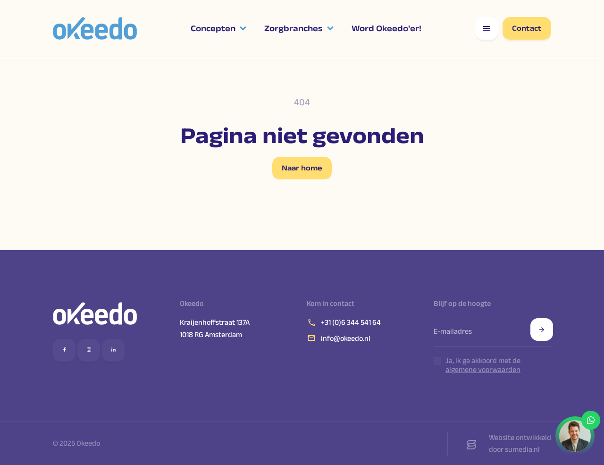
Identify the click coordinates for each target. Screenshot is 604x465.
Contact (527, 28)
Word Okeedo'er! (386, 28)
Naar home (302, 168)
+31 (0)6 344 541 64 (344, 322)
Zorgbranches (293, 28)
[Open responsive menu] (486, 28)
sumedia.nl (522, 449)
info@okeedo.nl (338, 338)
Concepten (213, 28)
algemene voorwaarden (482, 369)
